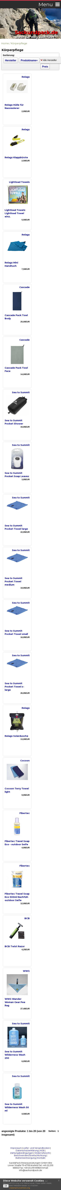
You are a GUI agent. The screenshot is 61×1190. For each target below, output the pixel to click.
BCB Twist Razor (15, 946)
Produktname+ (29, 60)
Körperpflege (19, 43)
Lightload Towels (19, 182)
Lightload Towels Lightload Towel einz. (15, 213)
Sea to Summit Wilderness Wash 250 (15, 1054)
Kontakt (41, 1158)
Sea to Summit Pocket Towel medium (13, 581)
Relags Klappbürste (16, 157)
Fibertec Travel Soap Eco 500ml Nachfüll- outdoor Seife (17, 897)
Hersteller (10, 60)
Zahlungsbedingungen (21, 1153)
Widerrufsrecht (42, 1153)
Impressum (16, 1148)
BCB (27, 918)
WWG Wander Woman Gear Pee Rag (15, 1002)
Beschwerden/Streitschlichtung (30, 1155)
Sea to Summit (21, 392)
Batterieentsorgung (26, 1158)
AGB (42, 1150)
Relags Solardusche (16, 736)
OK (5, 1186)
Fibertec (25, 813)
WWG (26, 971)
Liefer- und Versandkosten (36, 1148)
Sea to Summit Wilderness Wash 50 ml (17, 1107)
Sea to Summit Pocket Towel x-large (14, 686)
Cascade (24, 287)
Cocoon (25, 760)
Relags (26, 76)
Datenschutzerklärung (27, 1150)
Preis (45, 66)
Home (5, 43)
